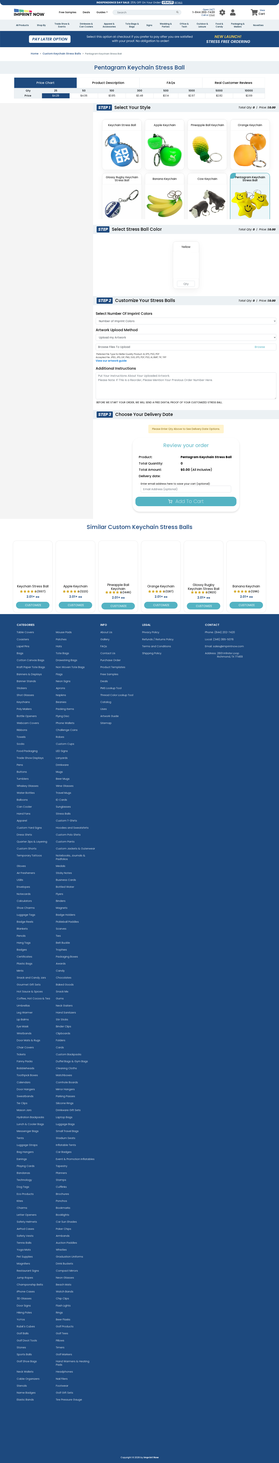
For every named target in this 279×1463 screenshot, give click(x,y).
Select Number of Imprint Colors (124, 313)
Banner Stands (26, 681)
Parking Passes (65, 1096)
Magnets (61, 908)
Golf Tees (62, 1333)
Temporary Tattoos (29, 855)
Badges (22, 949)
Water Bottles (26, 793)
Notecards (24, 894)
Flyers (59, 894)
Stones (21, 1347)
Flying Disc (62, 716)
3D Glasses (24, 1298)
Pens (20, 765)
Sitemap (106, 723)
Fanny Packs (25, 1061)
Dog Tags (23, 1187)
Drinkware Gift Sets (68, 1110)
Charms (22, 1208)
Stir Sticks (62, 1019)
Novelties (258, 25)
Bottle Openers (27, 716)
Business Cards (66, 880)
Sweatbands (25, 1096)
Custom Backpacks (68, 1054)
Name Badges (26, 1392)
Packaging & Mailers (237, 25)
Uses (103, 709)
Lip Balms (23, 1019)
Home (34, 53)
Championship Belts (30, 1284)
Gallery (104, 639)
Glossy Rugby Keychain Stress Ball (203, 587)
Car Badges (64, 1152)
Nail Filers (62, 1379)
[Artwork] (186, 337)
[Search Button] (177, 12)
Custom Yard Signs (29, 828)
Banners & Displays (29, 674)
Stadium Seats (65, 1138)
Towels (21, 737)
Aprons (60, 688)
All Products (22, 25)
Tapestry (61, 1166)
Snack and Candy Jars (31, 977)
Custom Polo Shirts (68, 834)
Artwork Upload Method (117, 329)
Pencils (21, 936)
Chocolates (63, 977)
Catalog (105, 702)
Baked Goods (65, 984)
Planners (61, 1173)
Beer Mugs (63, 779)
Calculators (24, 901)
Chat (212, 15)
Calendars (23, 1082)
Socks (20, 744)
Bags (20, 653)
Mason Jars (24, 1110)
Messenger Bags (28, 1131)
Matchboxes (64, 1075)
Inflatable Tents (66, 1145)
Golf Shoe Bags (27, 1361)
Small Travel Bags (67, 1131)
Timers (60, 1347)
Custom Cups (65, 744)
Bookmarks (63, 1208)
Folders (60, 1040)
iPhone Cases (26, 1291)
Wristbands (24, 1033)
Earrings (22, 1159)
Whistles (61, 1249)
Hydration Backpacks (30, 1117)
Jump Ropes (25, 1277)
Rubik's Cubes (26, 1326)
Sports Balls (24, 1354)
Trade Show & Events (61, 25)
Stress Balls (63, 813)
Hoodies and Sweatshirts (72, 828)
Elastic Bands (25, 1399)
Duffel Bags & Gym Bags (72, 1061)
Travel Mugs (63, 793)
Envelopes (23, 887)
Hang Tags (24, 943)
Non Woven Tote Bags (70, 667)
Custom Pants (65, 841)
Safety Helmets (27, 1222)
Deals (86, 12)
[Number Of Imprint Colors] (186, 321)
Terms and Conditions (156, 646)
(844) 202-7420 (224, 632)
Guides (101, 12)
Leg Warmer (25, 1012)
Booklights (62, 1215)
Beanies (61, 702)
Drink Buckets (64, 1263)
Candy (60, 970)
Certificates (24, 956)
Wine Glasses (64, 786)
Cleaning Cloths (66, 1068)
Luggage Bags (65, 1124)
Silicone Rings (64, 1103)
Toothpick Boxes (27, 1075)
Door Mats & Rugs (28, 1040)
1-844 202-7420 (203, 12)
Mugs (59, 772)
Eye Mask (22, 1026)
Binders (60, 901)
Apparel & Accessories (109, 25)
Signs (149, 25)
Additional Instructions (116, 368)
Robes (60, 737)
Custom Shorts (26, 848)
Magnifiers (23, 1263)
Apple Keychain (75, 586)
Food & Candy (219, 25)
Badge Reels (25, 922)
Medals (60, 866)
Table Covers (25, 632)
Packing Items (65, 709)
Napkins (61, 695)
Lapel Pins (23, 646)
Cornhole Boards (67, 1082)
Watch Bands (64, 1291)
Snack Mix (62, 991)
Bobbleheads (25, 1068)
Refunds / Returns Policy (157, 639)
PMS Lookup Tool (111, 688)
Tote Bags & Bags (132, 25)
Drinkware (62, 765)
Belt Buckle (63, 943)
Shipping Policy (151, 653)
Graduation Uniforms (69, 1256)
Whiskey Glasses (27, 786)
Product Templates (112, 667)
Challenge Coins (67, 730)
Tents (20, 1138)
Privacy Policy (150, 632)
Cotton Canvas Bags (30, 660)
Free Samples (67, 12)
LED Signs (62, 751)
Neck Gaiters (64, 1005)
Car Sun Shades (66, 1222)
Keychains (23, 702)
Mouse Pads (64, 632)
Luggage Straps (27, 1145)
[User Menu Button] (222, 12)
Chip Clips (62, 1298)
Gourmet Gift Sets (29, 984)
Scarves (61, 928)
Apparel (22, 820)
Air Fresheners (26, 873)
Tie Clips (22, 1103)
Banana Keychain (246, 586)
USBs (20, 880)
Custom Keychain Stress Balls (62, 53)
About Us (106, 632)
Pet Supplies (25, 1256)
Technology (24, 1180)
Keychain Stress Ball (33, 586)
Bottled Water (65, 887)
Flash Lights (63, 1305)
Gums (60, 998)
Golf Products (64, 1326)
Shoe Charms (26, 908)
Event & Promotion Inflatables (75, 1159)
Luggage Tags (26, 915)
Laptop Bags (64, 1117)
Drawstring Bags (66, 660)
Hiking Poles (24, 1312)
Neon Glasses (65, 1277)
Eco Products (25, 1194)
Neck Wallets (25, 1371)
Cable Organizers (28, 1379)
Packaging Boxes (67, 956)
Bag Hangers (25, 1152)
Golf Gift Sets (64, 1392)
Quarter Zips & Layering (32, 841)
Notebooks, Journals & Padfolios (70, 857)
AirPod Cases (25, 1229)
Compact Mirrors (67, 1270)
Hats (59, 646)
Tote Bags (62, 653)
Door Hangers (26, 1089)
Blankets (22, 928)
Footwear (62, 1386)
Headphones (64, 1371)
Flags (59, 674)
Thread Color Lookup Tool (116, 695)
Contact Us (107, 653)
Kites (20, 1201)
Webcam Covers (28, 723)
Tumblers (23, 779)
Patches (61, 639)
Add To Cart (186, 501)
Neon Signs (63, 681)
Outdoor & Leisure (202, 25)
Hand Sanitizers (66, 1012)
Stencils (22, 1386)
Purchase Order (110, 660)
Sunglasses (63, 807)
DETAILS (178, 2)
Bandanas (23, 1173)
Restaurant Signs (28, 1270)
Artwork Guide (109, 716)
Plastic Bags (24, 963)
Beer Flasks (63, 1319)
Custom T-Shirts (66, 820)
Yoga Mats (24, 1249)
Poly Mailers (24, 709)
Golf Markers (64, 1354)
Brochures (62, 1194)
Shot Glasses (25, 695)
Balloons (22, 800)
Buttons (22, 772)
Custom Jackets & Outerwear (75, 848)
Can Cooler (24, 807)
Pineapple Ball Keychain (118, 587)
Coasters (23, 639)
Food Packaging (27, 751)
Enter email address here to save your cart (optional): (175, 484)
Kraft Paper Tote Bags (31, 667)
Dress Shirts (24, 834)
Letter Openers (26, 1215)
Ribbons (22, 730)
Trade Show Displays (30, 758)
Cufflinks (61, 1187)
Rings (59, 1312)
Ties (58, 936)
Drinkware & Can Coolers (86, 25)
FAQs (103, 646)
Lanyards (62, 758)
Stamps (61, 1180)
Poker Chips (63, 1229)
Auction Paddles (66, 1243)
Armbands (63, 1236)
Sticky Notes (64, 873)
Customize (32, 605)
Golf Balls (23, 1333)
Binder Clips (63, 1026)
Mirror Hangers (65, 1089)
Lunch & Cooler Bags (30, 1124)
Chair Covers (25, 1047)
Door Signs (24, 1305)
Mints (20, 970)
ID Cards (61, 800)
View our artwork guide (111, 361)
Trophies (61, 949)
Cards (60, 1047)
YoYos (21, 1319)
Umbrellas (23, 1005)
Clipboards (63, 1033)
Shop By (41, 25)
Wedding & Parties (166, 25)
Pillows (60, 1340)
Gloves (21, 866)
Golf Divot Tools (27, 1340)
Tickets (21, 1054)
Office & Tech (184, 25)
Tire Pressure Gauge (69, 1399)
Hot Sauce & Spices (30, 991)
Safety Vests (25, 1236)
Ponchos (61, 1201)
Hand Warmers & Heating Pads (72, 1362)
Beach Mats (63, 1284)
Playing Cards (26, 1166)
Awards (61, 963)
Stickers (22, 688)
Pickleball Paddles (67, 922)
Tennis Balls (24, 1243)
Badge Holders (65, 915)
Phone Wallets (65, 723)
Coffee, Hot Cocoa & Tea (33, 998)
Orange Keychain (160, 586)
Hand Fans (23, 813)
